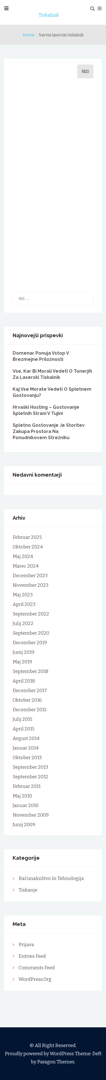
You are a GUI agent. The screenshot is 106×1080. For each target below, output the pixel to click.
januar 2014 (26, 748)
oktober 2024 (28, 547)
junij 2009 (24, 825)
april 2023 (24, 604)
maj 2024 (23, 556)
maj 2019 (22, 662)
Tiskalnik (49, 15)
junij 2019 (23, 652)
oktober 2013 (27, 758)
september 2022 (31, 614)
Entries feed (32, 956)
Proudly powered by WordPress (40, 1054)
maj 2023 (23, 595)
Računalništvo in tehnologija (51, 878)
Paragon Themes (56, 1062)
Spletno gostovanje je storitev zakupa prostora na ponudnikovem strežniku (49, 431)
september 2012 (30, 777)
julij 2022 (23, 623)
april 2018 (24, 681)
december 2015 (30, 710)
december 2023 (30, 576)
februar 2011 (26, 786)
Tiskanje (28, 890)
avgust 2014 (26, 738)
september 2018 (30, 671)
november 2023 (30, 585)
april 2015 (24, 729)
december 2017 (30, 691)
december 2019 (30, 643)
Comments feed (37, 968)
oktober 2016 (27, 700)
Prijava (26, 945)
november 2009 (31, 815)
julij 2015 (22, 719)
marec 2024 (26, 566)
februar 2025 (27, 537)
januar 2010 (26, 805)
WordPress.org (35, 979)
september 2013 (30, 767)
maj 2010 (22, 796)
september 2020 (31, 633)
